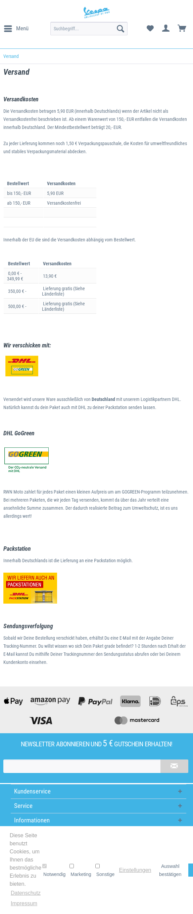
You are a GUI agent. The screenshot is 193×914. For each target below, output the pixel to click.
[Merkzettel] (150, 28)
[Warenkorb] (182, 28)
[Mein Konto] (166, 28)
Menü (16, 27)
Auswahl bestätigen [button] (170, 870)
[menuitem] (16, 28)
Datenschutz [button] (26, 893)
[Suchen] (120, 28)
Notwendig (53, 870)
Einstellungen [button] (135, 870)
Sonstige (104, 870)
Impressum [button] (24, 903)
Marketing (80, 870)
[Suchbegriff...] (89, 28)
